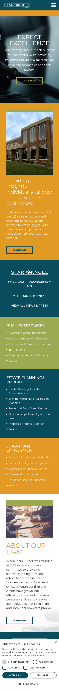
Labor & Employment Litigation (28, 463)
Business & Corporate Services (27, 332)
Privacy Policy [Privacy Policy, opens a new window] (37, 655)
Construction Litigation (23, 474)
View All (11, 361)
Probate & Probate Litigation (27, 423)
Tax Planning (17, 349)
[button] (29, 684)
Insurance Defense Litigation (27, 480)
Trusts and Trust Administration (28, 408)
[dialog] (29, 664)
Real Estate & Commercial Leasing (30, 344)
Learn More (29, 81)
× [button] (55, 642)
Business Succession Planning (28, 338)
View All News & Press (29, 305)
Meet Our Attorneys (29, 296)
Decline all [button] (43, 675)
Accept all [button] (15, 675)
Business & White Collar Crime (28, 468)
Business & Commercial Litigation (30, 457)
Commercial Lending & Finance (28, 355)
